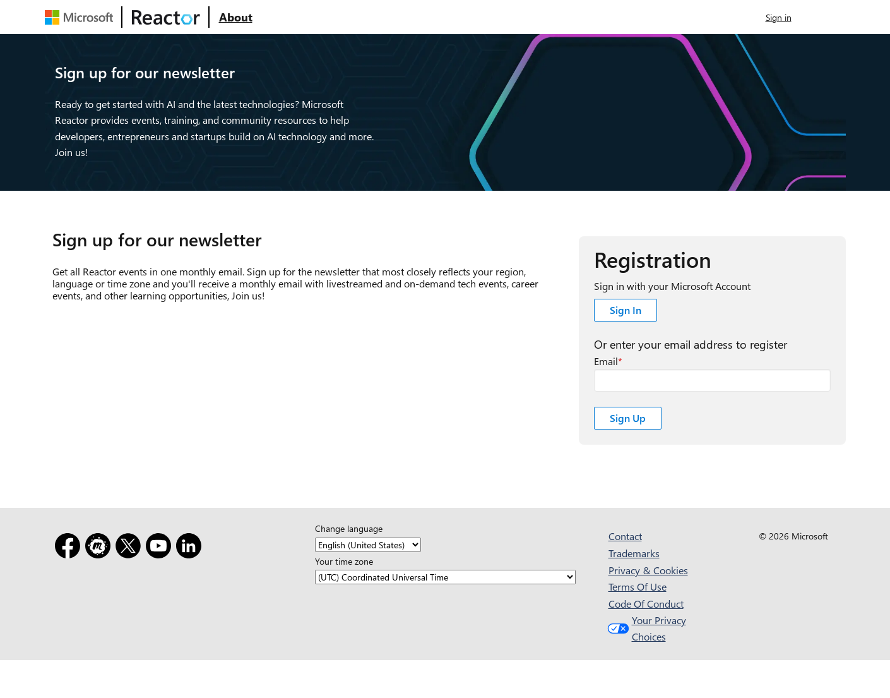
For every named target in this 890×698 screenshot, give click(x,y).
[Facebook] (70, 548)
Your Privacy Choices (645, 628)
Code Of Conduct (646, 603)
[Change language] (368, 545)
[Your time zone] (445, 577)
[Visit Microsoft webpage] (81, 17)
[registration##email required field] (712, 380)
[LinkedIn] (191, 548)
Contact (625, 536)
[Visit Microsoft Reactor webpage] (166, 17)
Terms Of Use (637, 586)
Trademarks (634, 553)
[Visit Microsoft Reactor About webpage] (236, 17)
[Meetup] (100, 548)
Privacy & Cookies (648, 570)
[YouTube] (161, 548)
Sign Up (628, 417)
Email (606, 361)
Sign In (625, 309)
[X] (131, 548)
